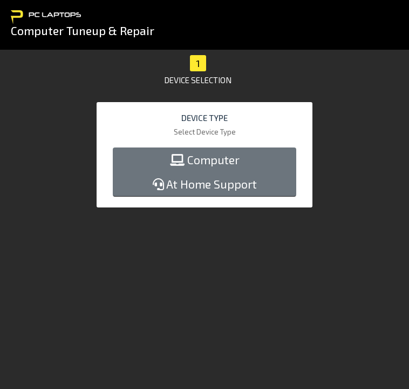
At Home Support (205, 184)
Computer (205, 159)
